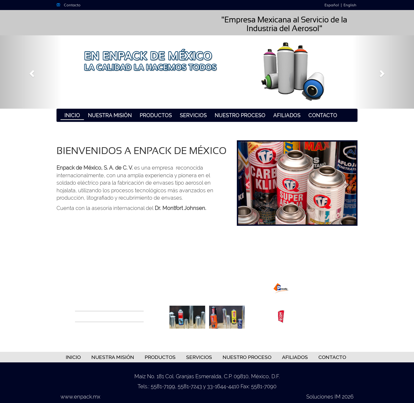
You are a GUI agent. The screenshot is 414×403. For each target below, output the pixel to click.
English (350, 4)
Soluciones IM (323, 397)
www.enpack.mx (80, 397)
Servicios (193, 115)
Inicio (72, 115)
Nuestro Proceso (240, 115)
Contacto (69, 4)
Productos (156, 115)
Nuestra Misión (110, 115)
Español (331, 4)
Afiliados (286, 115)
